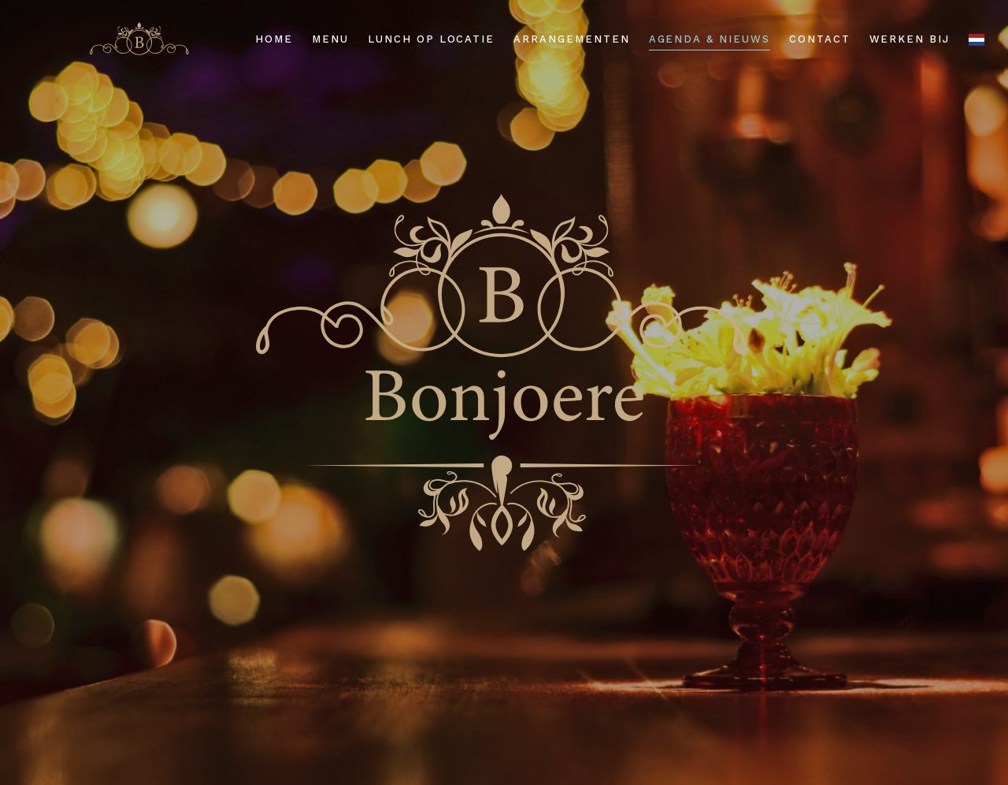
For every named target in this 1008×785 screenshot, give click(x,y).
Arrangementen (571, 39)
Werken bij (910, 39)
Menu (330, 39)
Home (274, 39)
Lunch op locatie (431, 39)
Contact (819, 39)
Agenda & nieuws (709, 39)
